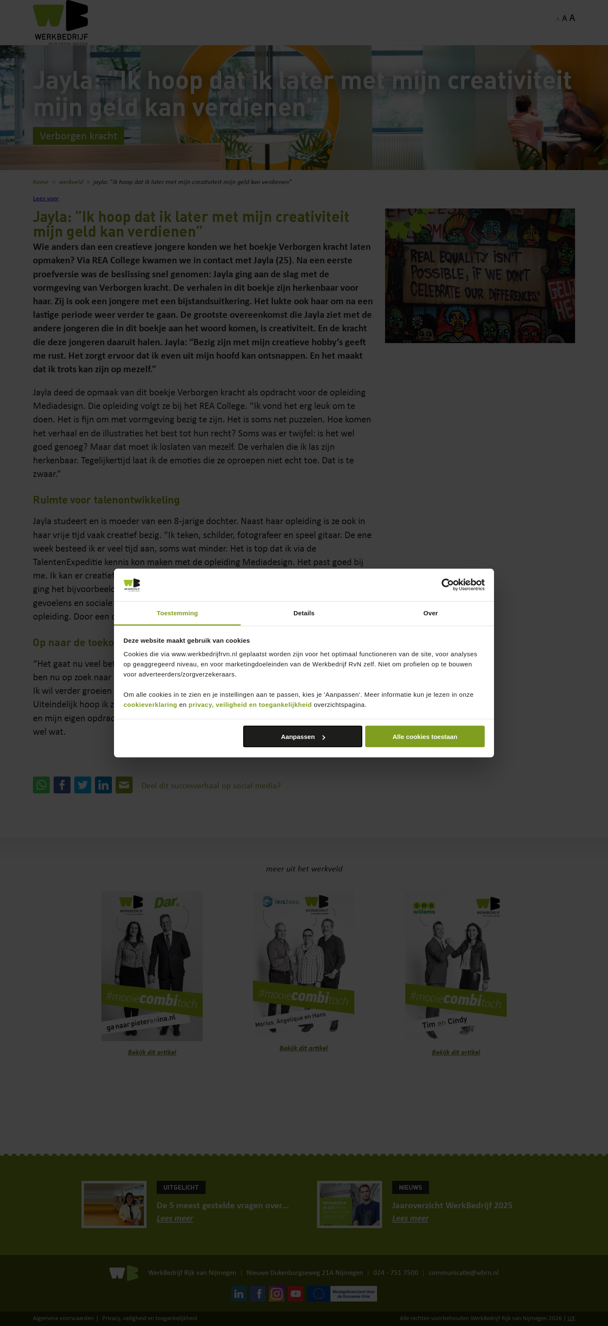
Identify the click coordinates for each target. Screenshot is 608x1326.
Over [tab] (430, 612)
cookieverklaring (150, 704)
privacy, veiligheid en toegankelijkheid (250, 704)
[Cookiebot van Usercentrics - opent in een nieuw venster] (448, 585)
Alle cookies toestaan (425, 736)
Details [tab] (304, 612)
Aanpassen (303, 736)
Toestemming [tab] (177, 612)
